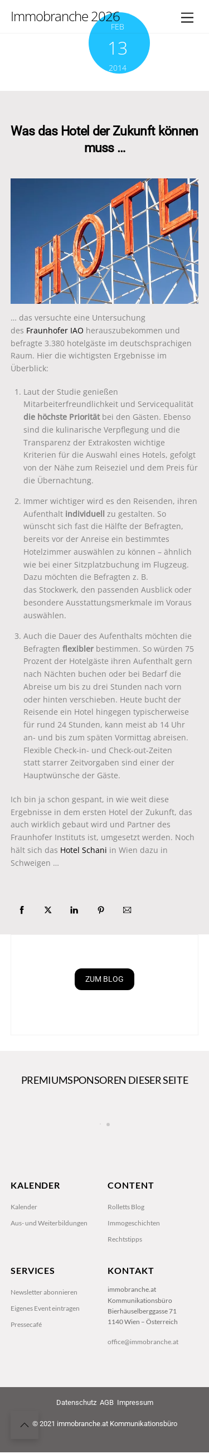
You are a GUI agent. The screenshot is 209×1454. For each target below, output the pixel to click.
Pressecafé (26, 1373)
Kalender (24, 1255)
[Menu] (187, 18)
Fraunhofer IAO (56, 330)
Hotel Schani (84, 851)
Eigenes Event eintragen (45, 1357)
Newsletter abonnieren (44, 1340)
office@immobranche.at (143, 1390)
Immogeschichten (134, 1271)
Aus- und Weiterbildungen (49, 1271)
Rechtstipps (125, 1287)
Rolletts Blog (126, 1255)
